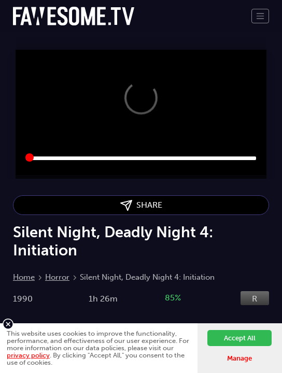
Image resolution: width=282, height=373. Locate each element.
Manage (239, 358)
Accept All (240, 338)
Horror (57, 277)
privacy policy (28, 355)
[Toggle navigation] (260, 16)
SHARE (141, 205)
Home (24, 277)
